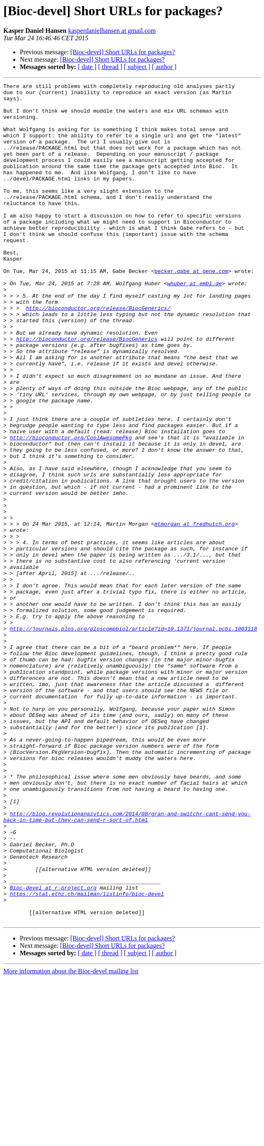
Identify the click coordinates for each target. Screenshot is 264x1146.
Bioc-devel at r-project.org (53, 1049)
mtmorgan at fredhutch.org (194, 612)
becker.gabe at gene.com (191, 309)
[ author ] (164, 66)
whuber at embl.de (194, 324)
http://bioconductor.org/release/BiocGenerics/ (98, 353)
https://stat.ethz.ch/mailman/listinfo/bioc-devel (87, 1056)
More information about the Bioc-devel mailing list (70, 1138)
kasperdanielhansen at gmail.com (112, 30)
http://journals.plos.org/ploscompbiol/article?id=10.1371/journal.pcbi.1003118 (133, 738)
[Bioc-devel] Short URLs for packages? (122, 52)
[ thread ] (110, 66)
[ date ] (87, 66)
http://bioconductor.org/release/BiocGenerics (86, 390)
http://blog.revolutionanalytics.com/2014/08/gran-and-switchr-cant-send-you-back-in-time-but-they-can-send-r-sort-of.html (127, 964)
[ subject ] (137, 66)
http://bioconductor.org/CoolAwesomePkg (71, 509)
